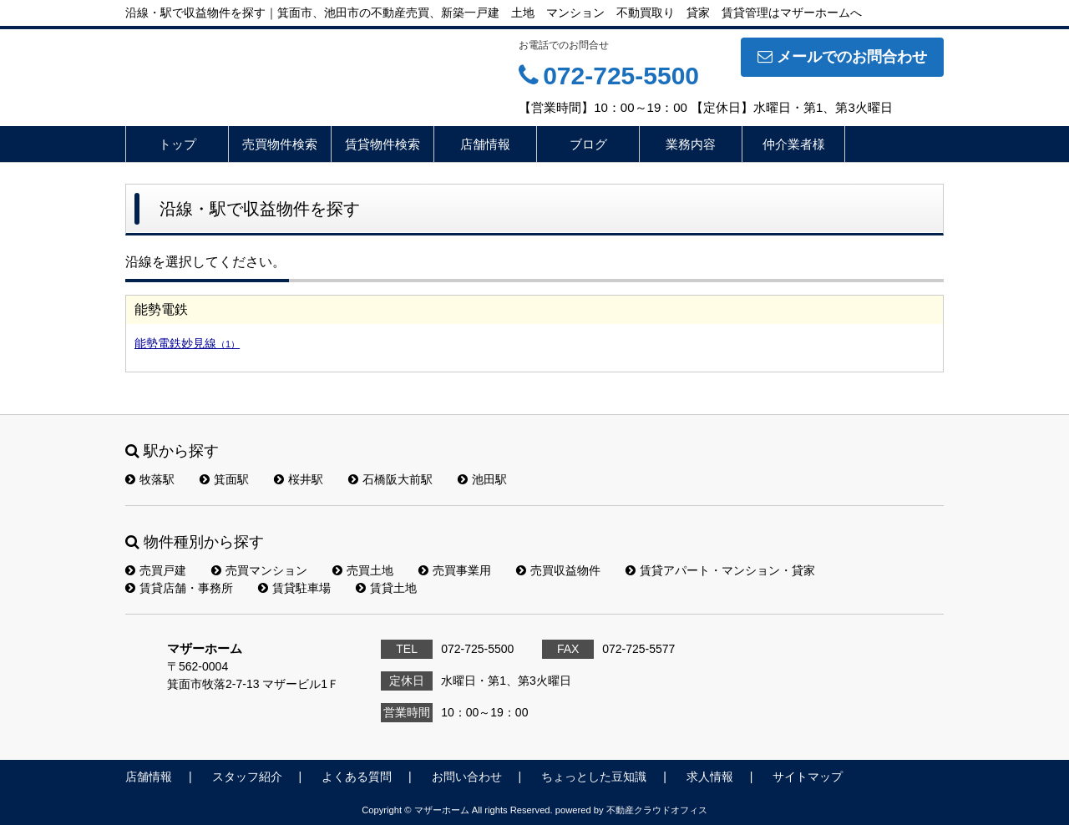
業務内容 (691, 144)
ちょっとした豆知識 (593, 776)
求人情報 (709, 776)
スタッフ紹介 (247, 776)
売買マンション (259, 570)
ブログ (588, 144)
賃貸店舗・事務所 (179, 588)
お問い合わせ (467, 776)
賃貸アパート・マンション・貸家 (720, 570)
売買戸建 (155, 570)
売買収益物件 (558, 570)
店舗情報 (485, 144)
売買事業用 (454, 570)
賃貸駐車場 (294, 588)
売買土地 (362, 570)
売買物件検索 (279, 144)
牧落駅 (150, 479)
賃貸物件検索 (382, 144)
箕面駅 (224, 479)
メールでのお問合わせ (842, 56)
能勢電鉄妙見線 (187, 343)
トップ (177, 144)
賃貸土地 (386, 588)
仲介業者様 (793, 144)
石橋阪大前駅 (390, 479)
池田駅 (482, 479)
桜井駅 (298, 479)
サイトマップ (808, 776)
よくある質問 (357, 776)
